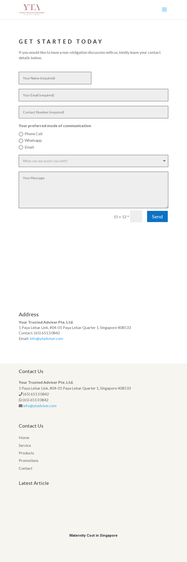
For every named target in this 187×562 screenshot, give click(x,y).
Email (26, 147)
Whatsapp (30, 140)
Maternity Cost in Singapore (93, 535)
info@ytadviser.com (46, 338)
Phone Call (30, 133)
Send (157, 216)
